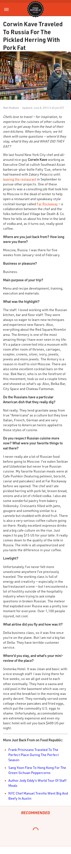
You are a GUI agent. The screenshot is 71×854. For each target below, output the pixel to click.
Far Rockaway (47, 204)
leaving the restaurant (19, 179)
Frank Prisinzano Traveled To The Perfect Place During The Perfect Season (33, 755)
